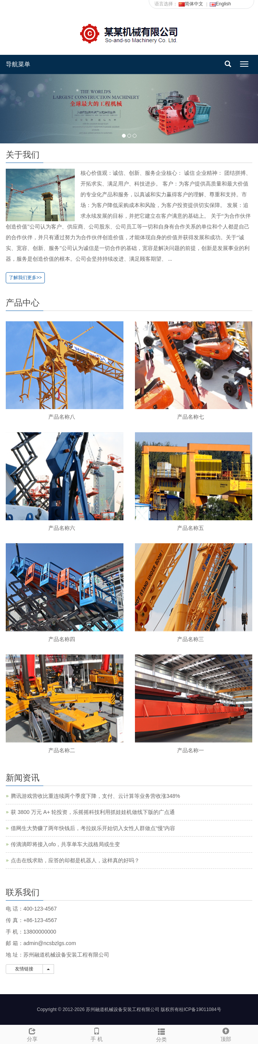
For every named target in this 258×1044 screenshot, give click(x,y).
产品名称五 (190, 528)
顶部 (226, 1033)
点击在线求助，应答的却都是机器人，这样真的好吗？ (75, 860)
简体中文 (191, 4)
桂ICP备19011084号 (200, 1009)
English (220, 4)
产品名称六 (61, 528)
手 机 (96, 1033)
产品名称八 (61, 417)
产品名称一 (190, 750)
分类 (161, 1034)
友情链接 (24, 969)
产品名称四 (61, 639)
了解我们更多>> (25, 277)
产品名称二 (61, 750)
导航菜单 (18, 64)
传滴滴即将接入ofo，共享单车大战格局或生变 (65, 844)
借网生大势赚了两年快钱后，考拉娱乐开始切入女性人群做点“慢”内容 (93, 828)
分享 (32, 1033)
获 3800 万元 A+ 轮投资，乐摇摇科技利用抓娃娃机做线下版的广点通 (93, 812)
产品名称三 (190, 639)
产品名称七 (190, 417)
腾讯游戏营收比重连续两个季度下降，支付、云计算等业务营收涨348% (95, 796)
